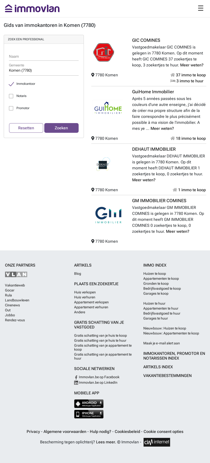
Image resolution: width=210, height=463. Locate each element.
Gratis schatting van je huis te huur (100, 340)
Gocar (9, 290)
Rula (8, 295)
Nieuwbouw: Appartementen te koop (171, 333)
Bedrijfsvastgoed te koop (162, 288)
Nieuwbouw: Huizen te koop (164, 328)
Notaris (21, 96)
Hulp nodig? (101, 431)
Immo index (154, 265)
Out (7, 310)
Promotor (22, 108)
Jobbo (10, 315)
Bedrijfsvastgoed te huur (161, 313)
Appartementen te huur (160, 308)
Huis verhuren (84, 297)
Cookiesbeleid (128, 431)
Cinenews (12, 305)
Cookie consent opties (163, 431)
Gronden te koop (156, 283)
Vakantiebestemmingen (167, 375)
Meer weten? (192, 65)
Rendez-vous (15, 320)
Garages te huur (155, 318)
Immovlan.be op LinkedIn (95, 382)
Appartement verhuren (91, 307)
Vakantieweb (15, 285)
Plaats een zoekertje (96, 283)
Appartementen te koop (161, 278)
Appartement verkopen (91, 302)
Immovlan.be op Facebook (96, 377)
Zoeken (61, 128)
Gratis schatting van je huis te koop (100, 335)
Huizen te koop (154, 274)
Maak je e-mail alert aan (161, 343)
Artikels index (158, 367)
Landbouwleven (17, 300)
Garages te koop (155, 293)
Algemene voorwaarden (65, 431)
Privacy (34, 431)
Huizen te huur (154, 303)
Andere (79, 312)
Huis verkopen (85, 292)
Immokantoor (25, 84)
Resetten (26, 128)
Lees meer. (106, 442)
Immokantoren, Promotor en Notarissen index (174, 356)
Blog (77, 274)
